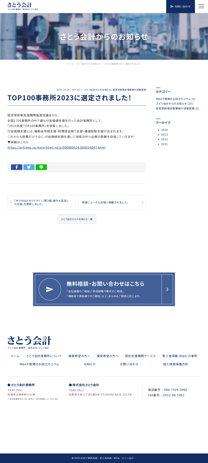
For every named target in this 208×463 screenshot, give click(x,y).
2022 (164, 139)
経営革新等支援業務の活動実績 (129, 89)
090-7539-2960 (175, 389)
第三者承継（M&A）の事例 (179, 356)
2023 (164, 134)
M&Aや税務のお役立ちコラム (173, 99)
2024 (164, 130)
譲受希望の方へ (108, 356)
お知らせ (90, 364)
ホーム (15, 356)
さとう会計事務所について (44, 356)
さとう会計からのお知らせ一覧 (77, 219)
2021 (164, 144)
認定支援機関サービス (140, 356)
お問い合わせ (180, 6)
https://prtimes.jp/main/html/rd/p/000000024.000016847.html (56, 147)
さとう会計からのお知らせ (97, 89)
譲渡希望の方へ (79, 356)
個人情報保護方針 (175, 364)
